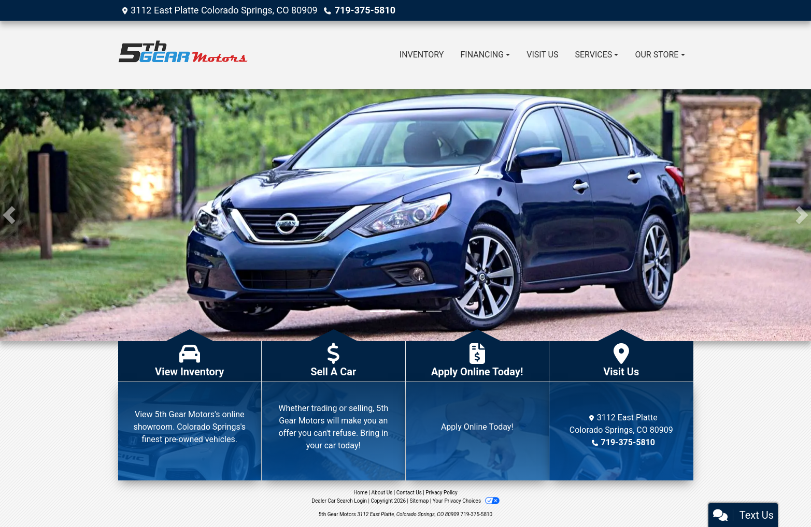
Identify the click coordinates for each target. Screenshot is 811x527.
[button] (9, 215)
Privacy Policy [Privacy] (441, 492)
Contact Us (409, 492)
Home (360, 492)
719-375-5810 (365, 10)
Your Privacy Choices (466, 501)
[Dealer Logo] (183, 55)
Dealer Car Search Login (339, 501)
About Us (382, 492)
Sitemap (419, 501)
